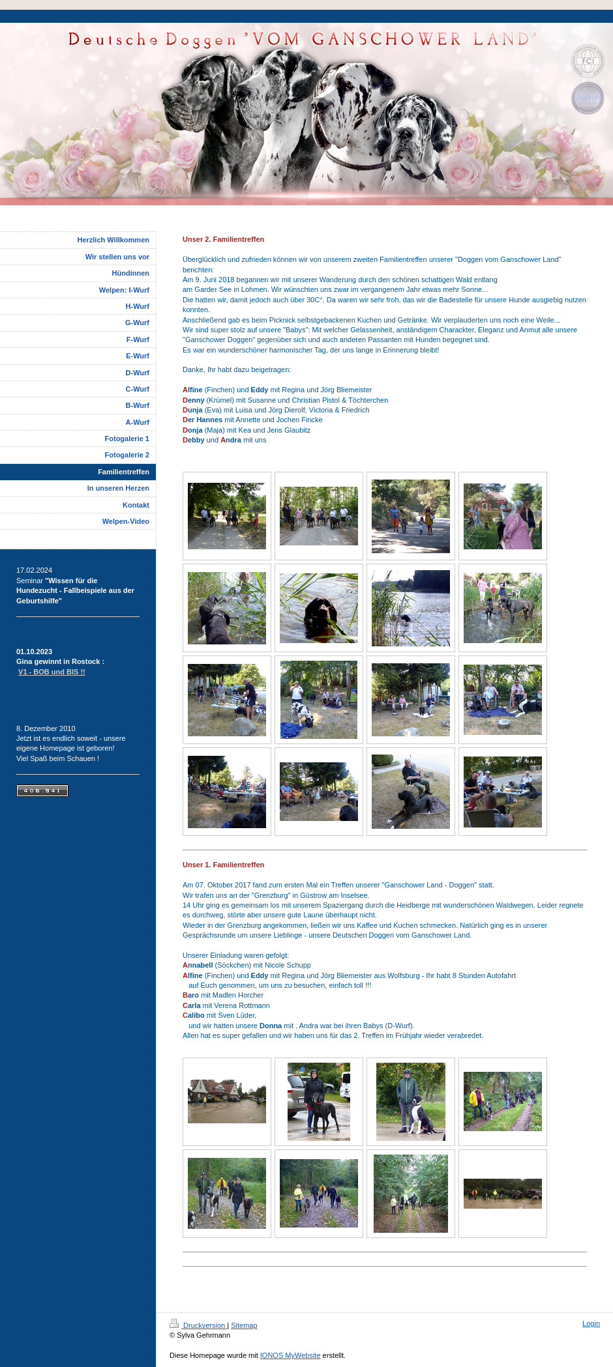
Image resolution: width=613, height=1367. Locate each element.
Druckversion (198, 1325)
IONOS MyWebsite (290, 1355)
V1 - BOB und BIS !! (51, 672)
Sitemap (244, 1325)
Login (591, 1323)
